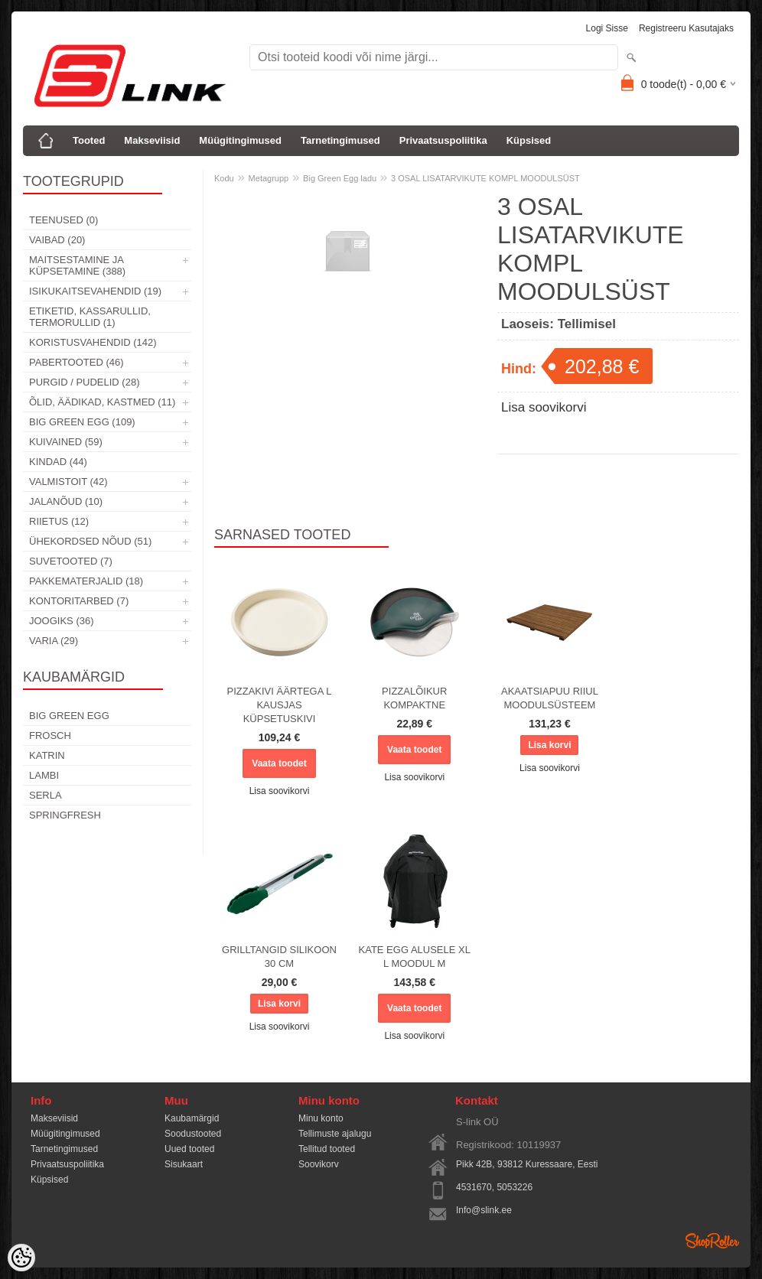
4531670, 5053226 (494, 1187)
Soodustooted (192, 1133)
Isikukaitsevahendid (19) (95, 291)
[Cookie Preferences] (21, 1257)
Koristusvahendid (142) (93, 342)
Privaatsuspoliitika (443, 140)
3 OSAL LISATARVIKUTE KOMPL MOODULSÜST (485, 178)
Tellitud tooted (326, 1149)
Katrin (47, 755)
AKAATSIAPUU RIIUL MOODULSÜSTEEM (549, 698)
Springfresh (65, 815)
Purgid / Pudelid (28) (84, 382)
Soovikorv (318, 1164)
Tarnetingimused (340, 140)
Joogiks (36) (61, 620)
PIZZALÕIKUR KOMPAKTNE (414, 698)
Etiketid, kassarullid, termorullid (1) (90, 316)
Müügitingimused (240, 140)
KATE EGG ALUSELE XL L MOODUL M (415, 956)
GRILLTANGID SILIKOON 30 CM (279, 956)
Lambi (44, 775)
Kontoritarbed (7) (79, 601)
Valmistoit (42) (68, 481)
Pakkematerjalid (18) (86, 581)
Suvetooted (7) (70, 561)
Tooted (89, 140)
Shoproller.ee (712, 1240)
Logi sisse (607, 28)
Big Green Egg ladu (339, 178)
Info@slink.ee (484, 1210)
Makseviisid (152, 140)
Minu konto (321, 1118)
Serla (45, 795)
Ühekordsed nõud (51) (90, 541)
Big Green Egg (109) (82, 422)
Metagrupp (269, 178)
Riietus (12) (59, 521)
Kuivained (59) (66, 441)
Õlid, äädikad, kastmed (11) (102, 402)
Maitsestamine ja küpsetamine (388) (77, 265)
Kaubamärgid (191, 1118)
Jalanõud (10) (66, 501)
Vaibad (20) (57, 240)
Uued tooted (189, 1149)
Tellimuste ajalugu (334, 1133)
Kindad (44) (58, 461)
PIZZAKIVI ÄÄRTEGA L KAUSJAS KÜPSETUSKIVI (278, 704)
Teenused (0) (63, 220)
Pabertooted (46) (76, 362)
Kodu (224, 178)
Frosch (50, 735)
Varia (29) (53, 640)
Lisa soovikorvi (544, 407)
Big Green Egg (69, 715)
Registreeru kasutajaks (686, 28)
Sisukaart (183, 1164)
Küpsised (529, 140)
